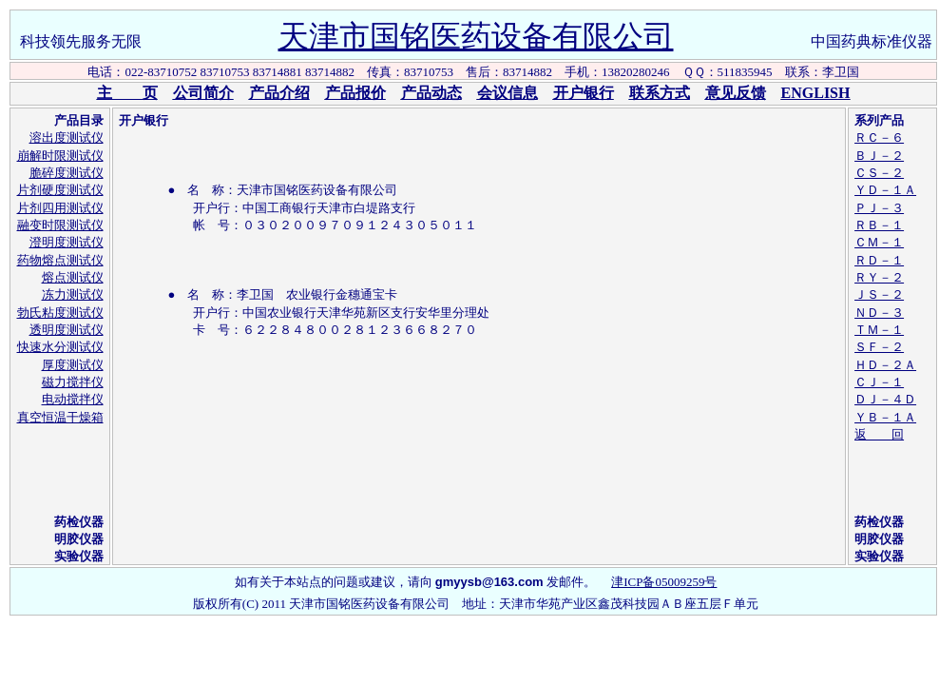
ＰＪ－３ (879, 208)
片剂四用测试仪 (60, 208)
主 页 (127, 93)
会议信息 (507, 93)
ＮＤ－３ (879, 312)
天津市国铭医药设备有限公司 (476, 36)
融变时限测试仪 (60, 225)
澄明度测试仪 (66, 242)
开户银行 (583, 93)
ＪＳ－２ (879, 294)
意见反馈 (735, 93)
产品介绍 (279, 93)
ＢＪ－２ (879, 155)
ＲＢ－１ (879, 225)
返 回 (879, 434)
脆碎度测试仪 (66, 173)
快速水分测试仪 (60, 347)
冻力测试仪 (73, 294)
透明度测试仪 (66, 330)
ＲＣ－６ (879, 137)
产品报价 (355, 93)
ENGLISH (816, 93)
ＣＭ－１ (879, 242)
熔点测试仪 (73, 277)
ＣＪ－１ (879, 382)
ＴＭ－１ (879, 330)
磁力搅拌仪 (73, 382)
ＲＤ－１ (879, 260)
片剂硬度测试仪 (60, 190)
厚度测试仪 (73, 365)
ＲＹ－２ (879, 277)
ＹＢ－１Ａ (885, 417)
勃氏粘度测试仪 (60, 312)
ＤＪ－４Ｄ (885, 399)
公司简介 (203, 93)
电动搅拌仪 (73, 399)
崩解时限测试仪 (60, 155)
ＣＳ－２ (879, 173)
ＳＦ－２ (879, 347)
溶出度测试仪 (66, 137)
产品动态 (431, 93)
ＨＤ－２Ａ (885, 365)
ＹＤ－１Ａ (885, 190)
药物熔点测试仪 (60, 260)
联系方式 (659, 93)
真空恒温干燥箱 (60, 417)
